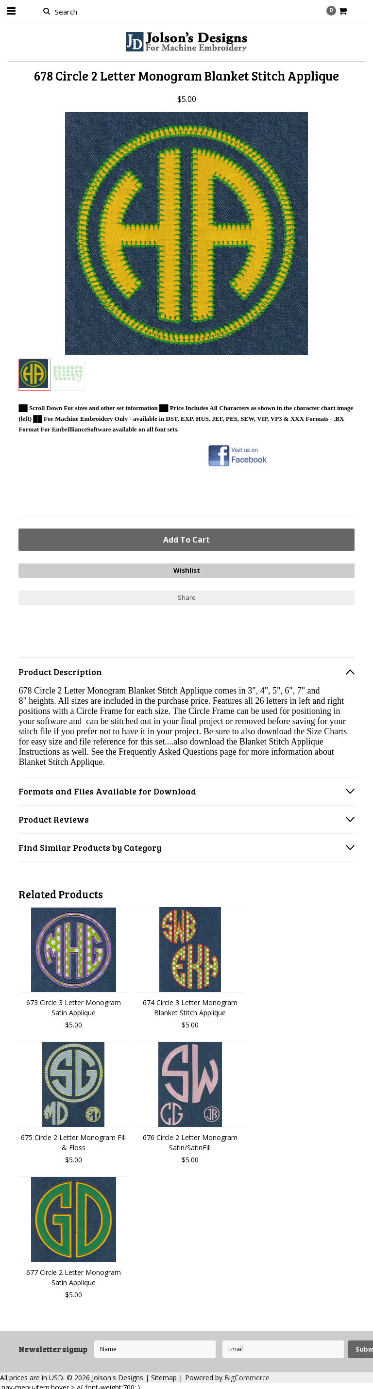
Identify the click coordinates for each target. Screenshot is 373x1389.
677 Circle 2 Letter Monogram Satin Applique (73, 1274)
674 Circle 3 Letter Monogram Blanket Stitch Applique (190, 1004)
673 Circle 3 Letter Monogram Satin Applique (73, 1004)
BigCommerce (247, 1374)
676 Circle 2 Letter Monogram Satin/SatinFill (190, 1139)
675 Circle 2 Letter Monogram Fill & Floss (73, 1139)
